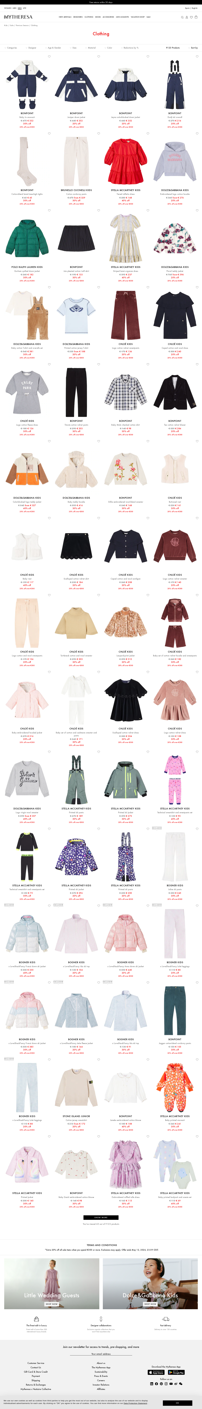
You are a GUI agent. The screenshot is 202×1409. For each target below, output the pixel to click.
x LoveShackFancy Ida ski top (76, 966)
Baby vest (27, 579)
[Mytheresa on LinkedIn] (151, 1383)
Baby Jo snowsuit (27, 117)
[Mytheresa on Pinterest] (161, 1383)
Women (7, 8)
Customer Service (35, 1363)
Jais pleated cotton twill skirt (76, 271)
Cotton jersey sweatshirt (76, 1120)
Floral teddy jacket (175, 271)
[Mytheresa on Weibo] (175, 1383)
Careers (101, 1380)
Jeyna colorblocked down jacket (125, 117)
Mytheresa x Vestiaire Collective (36, 1389)
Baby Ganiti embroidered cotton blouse (76, 1197)
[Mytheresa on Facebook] (156, 1383)
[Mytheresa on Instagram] (166, 1383)
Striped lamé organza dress (125, 271)
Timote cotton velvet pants (76, 425)
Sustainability (101, 1371)
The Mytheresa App (101, 1367)
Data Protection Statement (135, 1403)
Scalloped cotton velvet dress (126, 733)
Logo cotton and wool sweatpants (27, 656)
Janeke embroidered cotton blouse (125, 1120)
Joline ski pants (175, 889)
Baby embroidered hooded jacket (27, 733)
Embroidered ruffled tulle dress (125, 1197)
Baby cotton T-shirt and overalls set (27, 348)
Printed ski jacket (125, 813)
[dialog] (101, 1402)
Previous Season (22, 25)
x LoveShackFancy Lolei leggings (175, 966)
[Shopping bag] (196, 17)
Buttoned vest (175, 502)
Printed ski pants (76, 813)
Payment (36, 1376)
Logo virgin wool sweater (27, 813)
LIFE (24, 8)
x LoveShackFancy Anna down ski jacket (125, 966)
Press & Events (101, 1376)
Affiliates (101, 1389)
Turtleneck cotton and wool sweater (76, 656)
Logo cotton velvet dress (175, 733)
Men (14, 8)
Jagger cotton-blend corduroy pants (175, 1043)
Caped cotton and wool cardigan (125, 579)
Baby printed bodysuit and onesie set (174, 1197)
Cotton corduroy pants (76, 194)
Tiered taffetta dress (126, 194)
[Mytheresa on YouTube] (171, 1383)
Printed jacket (27, 1197)
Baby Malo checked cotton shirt (125, 425)
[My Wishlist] (191, 17)
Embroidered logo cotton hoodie (175, 194)
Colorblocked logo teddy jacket (27, 502)
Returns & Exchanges (36, 1384)
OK (177, 1403)
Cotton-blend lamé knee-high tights (27, 194)
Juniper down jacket (76, 117)
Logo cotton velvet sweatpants (125, 348)
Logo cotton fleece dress (27, 425)
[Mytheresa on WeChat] (180, 1383)
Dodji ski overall (175, 117)
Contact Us (36, 1367)
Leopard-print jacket (126, 656)
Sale (11, 25)
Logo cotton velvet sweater (175, 579)
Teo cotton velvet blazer (175, 425)
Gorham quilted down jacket (27, 271)
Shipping (36, 1380)
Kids (20, 8)
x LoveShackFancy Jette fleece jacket (76, 1043)
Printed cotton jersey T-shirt (76, 348)
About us (101, 1363)
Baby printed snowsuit (175, 1120)
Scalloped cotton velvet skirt (76, 579)
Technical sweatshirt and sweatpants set (174, 813)
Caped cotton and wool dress (175, 348)
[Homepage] (18, 17)
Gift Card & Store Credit (36, 1371)
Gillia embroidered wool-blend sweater (125, 502)
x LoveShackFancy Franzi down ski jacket (27, 966)
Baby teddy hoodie (76, 502)
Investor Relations (101, 1384)
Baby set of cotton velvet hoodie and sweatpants (175, 656)
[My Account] (186, 17)
